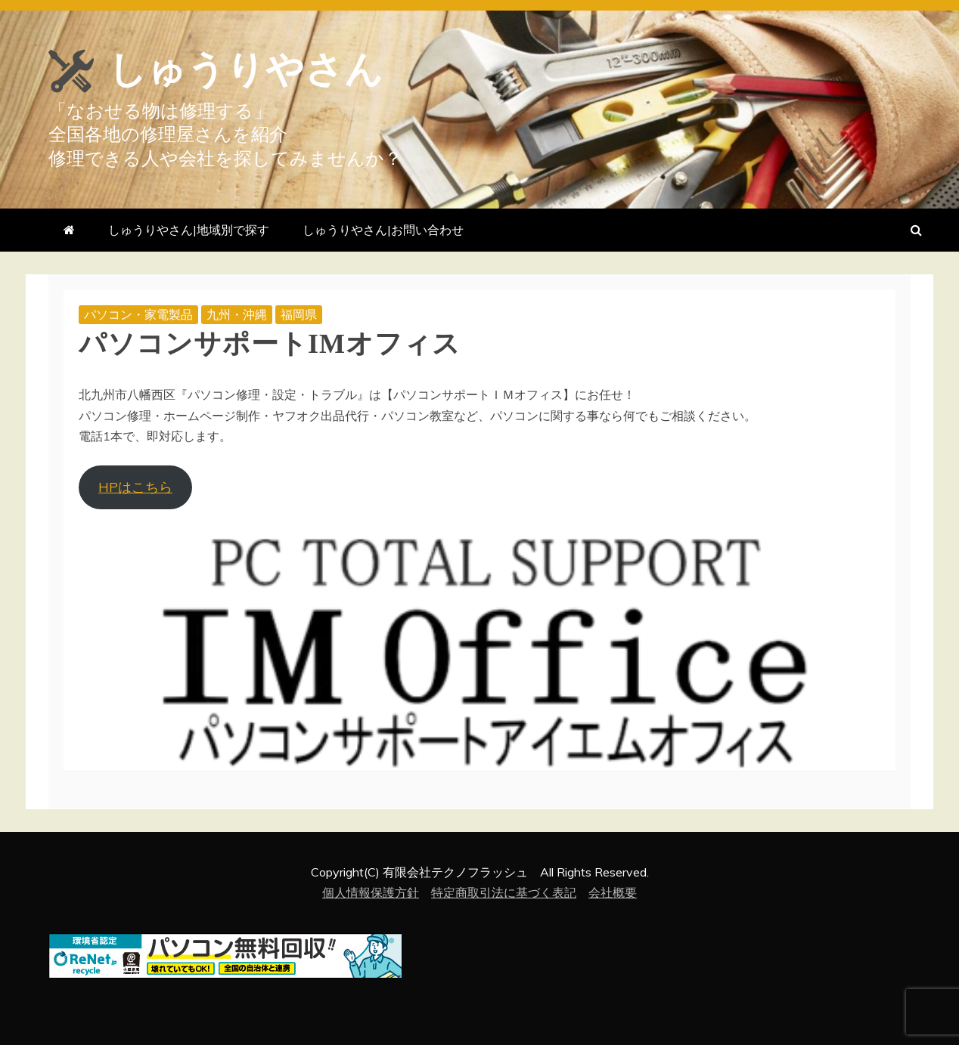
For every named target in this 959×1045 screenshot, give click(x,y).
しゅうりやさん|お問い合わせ (383, 229)
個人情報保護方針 (370, 892)
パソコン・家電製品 (138, 314)
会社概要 (612, 892)
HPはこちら (135, 487)
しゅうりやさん (245, 69)
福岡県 (299, 314)
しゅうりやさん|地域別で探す (188, 229)
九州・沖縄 (236, 314)
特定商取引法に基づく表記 (503, 892)
